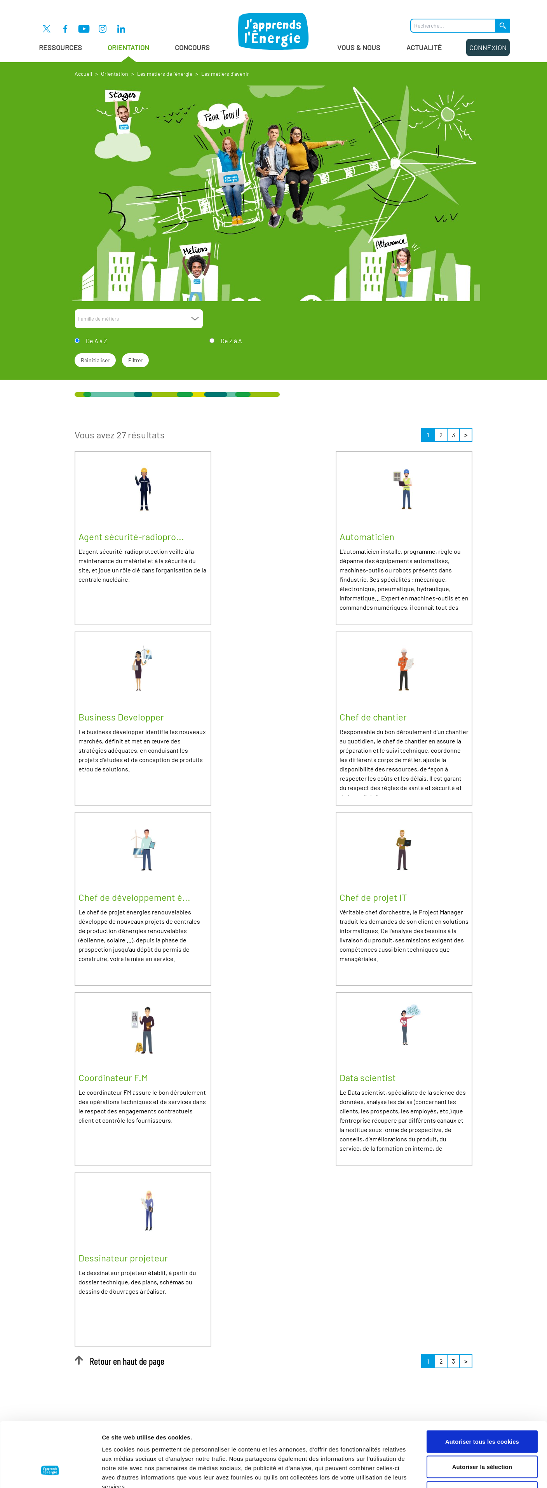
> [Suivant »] (465, 434)
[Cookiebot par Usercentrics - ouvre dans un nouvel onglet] (50, 1473)
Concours (192, 47)
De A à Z (96, 340)
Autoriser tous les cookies (482, 1386)
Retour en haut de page (119, 1361)
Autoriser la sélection (482, 1411)
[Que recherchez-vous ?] (453, 26)
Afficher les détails (428, 1472)
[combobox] (139, 318)
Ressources (60, 47)
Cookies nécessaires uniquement (482, 1437)
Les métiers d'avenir (225, 73)
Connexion (488, 47)
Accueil (83, 73)
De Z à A (231, 340)
